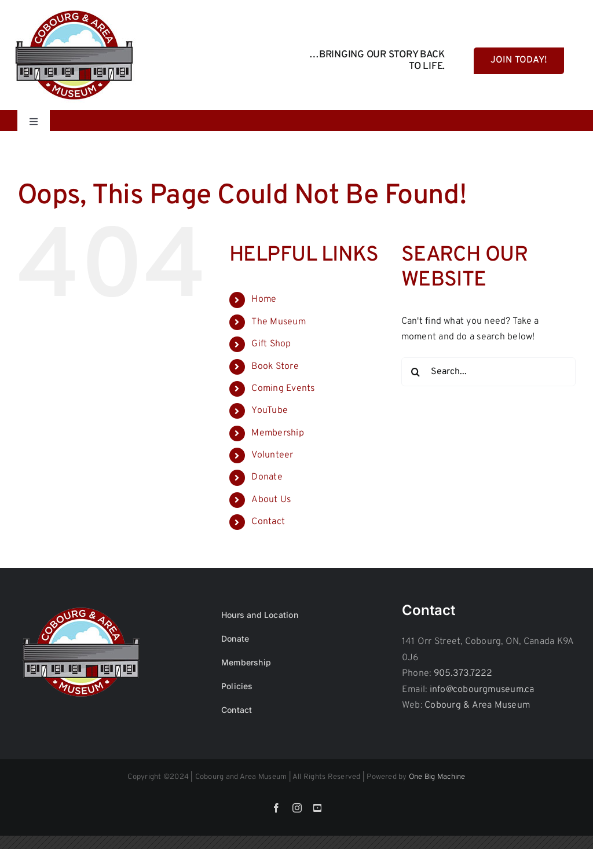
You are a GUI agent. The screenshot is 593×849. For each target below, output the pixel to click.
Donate (266, 477)
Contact (268, 522)
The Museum (278, 322)
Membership (277, 433)
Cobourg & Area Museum (477, 705)
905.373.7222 (463, 673)
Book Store (274, 366)
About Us (271, 500)
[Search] (415, 371)
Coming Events (282, 388)
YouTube (269, 410)
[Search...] (488, 371)
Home (263, 299)
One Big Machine (437, 777)
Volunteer (272, 455)
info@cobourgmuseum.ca (482, 690)
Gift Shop (271, 344)
